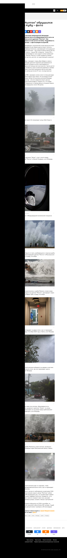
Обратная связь (5, 543)
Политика (21, 528)
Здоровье (49, 528)
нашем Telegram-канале (47, 511)
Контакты (23, 540)
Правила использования (13, 540)
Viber (15, 512)
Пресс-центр (38, 540)
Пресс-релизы (30, 540)
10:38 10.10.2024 (16, 28)
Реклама (55, 540)
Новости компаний (47, 540)
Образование (57, 528)
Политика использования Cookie (25, 541)
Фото (14, 515)
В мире (18, 515)
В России (15, 528)
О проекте (3, 540)
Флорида (37, 515)
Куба (33, 515)
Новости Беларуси (6, 528)
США (29, 515)
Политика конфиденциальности (8, 541)
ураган (42, 515)
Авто (63, 528)
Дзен (34, 512)
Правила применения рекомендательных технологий (46, 541)
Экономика (29, 528)
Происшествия (24, 515)
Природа (47, 515)
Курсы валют (37, 528)
